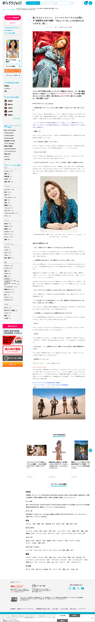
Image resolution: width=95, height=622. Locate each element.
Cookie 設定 (55, 608)
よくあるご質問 (10, 33)
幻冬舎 (71, 495)
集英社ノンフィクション (47, 507)
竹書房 (35, 497)
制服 (7, 174)
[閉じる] (92, 618)
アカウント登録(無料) (12, 18)
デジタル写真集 (10, 66)
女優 (7, 271)
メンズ (8, 313)
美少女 (8, 223)
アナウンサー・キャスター (12, 284)
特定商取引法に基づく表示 (43, 608)
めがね (8, 179)
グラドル (9, 265)
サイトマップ (81, 608)
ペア (7, 247)
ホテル (7, 255)
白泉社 (50, 497)
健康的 (8, 205)
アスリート (9, 297)
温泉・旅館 (9, 258)
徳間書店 (40, 497)
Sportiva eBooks (8, 138)
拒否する (75, 615)
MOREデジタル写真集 (68, 505)
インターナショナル (11, 213)
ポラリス (6, 156)
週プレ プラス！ (10, 71)
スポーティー (9, 210)
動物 (7, 315)
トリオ (7, 250)
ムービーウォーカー (70, 497)
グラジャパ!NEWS (11, 9)
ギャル (7, 216)
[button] (90, 450)
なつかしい (9, 231)
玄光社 (66, 495)
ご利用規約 (12, 608)
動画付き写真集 (8, 146)
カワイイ (9, 234)
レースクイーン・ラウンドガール (12, 281)
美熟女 (8, 229)
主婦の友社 (81, 495)
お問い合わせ (73, 608)
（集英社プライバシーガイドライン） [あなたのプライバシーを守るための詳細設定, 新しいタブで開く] (11, 620)
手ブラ (8, 308)
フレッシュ (9, 208)
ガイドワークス (36, 495)
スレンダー (9, 189)
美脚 (7, 200)
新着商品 (6, 86)
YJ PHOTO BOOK (8, 133)
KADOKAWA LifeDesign (57, 495)
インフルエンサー (11, 287)
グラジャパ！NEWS (12, 75)
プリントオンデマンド (10, 151)
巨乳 (7, 192)
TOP (4, 9)
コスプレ (8, 171)
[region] (47, 618)
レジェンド (9, 292)
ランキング (7, 88)
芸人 (7, 294)
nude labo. (7, 159)
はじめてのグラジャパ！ (13, 27)
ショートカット (10, 197)
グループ (8, 252)
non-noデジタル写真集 (82, 505)
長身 (7, 202)
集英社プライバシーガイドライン (25, 608)
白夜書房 (55, 497)
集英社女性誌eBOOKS (32, 507)
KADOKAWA (45, 495)
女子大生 (8, 279)
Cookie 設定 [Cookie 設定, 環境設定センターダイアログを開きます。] (62, 615)
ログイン (12, 23)
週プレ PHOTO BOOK (10, 130)
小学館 (87, 495)
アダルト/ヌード (8, 300)
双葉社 (61, 497)
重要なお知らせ (12, 326)
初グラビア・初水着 (11, 310)
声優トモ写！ (7, 154)
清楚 (7, 239)
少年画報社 (29, 497)
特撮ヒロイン (9, 289)
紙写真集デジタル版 (9, 141)
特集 (5, 91)
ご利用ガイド (9, 30)
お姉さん (8, 226)
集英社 (75, 495)
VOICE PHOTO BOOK (10, 149)
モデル (8, 273)
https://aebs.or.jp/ (24, 600)
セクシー (9, 237)
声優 (7, 276)
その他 (7, 318)
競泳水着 (8, 176)
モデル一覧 (16, 118)
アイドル (8, 268)
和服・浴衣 (9, 181)
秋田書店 (28, 495)
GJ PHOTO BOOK (9, 135)
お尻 (7, 195)
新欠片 (46, 497)
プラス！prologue (9, 143)
